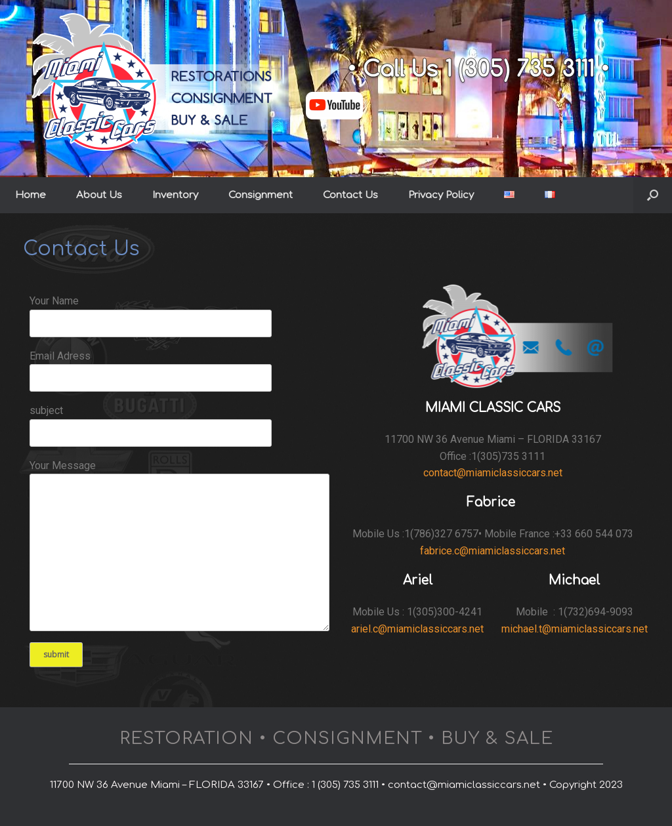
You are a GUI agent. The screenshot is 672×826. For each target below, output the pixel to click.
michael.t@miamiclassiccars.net (574, 629)
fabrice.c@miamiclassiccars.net (492, 551)
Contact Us (350, 195)
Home (30, 195)
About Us (99, 195)
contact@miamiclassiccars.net (492, 472)
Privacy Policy (441, 195)
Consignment (260, 195)
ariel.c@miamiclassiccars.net (417, 629)
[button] (652, 195)
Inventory (175, 195)
